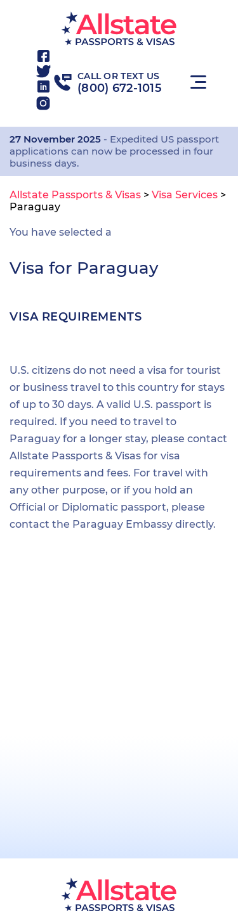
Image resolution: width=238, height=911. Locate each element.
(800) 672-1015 (119, 88)
